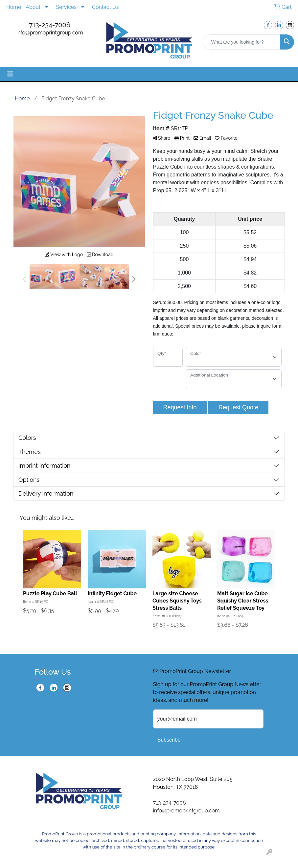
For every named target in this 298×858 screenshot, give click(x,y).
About (33, 7)
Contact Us (105, 7)
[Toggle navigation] (10, 74)
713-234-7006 (49, 25)
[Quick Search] (241, 42)
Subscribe (169, 740)
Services (66, 7)
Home (13, 7)
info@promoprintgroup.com (49, 33)
